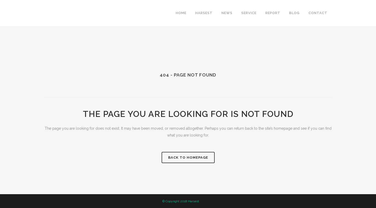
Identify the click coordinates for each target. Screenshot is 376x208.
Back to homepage (188, 157)
